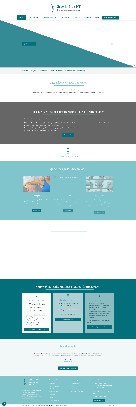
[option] (68, 43)
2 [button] (130, 65)
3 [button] (131, 65)
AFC (66, 405)
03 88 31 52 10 (99, 388)
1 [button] (128, 65)
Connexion (111, 405)
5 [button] (134, 65)
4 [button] (133, 65)
